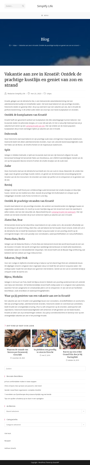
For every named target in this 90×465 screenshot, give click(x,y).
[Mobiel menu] (45, 15)
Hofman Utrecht (10, 448)
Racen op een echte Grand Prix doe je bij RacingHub (72, 354)
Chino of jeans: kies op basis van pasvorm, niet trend (23, 386)
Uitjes (49, 93)
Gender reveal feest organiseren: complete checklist (23, 390)
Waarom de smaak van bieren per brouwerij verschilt (17, 352)
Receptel (8, 441)
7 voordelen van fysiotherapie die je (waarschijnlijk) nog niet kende (28, 394)
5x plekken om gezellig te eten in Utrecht (45, 350)
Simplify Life (45, 6)
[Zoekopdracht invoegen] (45, 368)
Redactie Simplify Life (16, 93)
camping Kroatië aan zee (35, 126)
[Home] (10, 45)
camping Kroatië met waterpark (64, 212)
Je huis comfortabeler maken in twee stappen (20, 381)
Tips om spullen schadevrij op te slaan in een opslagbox (24, 398)
